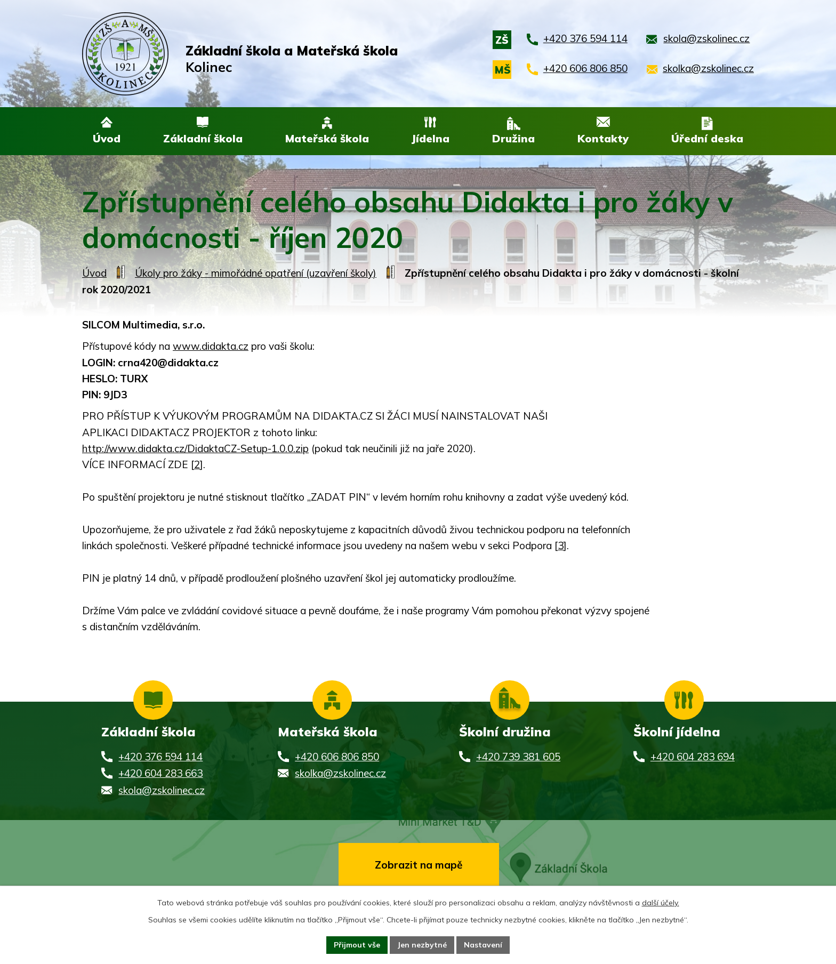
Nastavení (483, 945)
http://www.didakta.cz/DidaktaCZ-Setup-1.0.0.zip (195, 449)
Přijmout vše (357, 945)
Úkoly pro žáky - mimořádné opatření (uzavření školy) (255, 274)
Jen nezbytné (422, 945)
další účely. (660, 902)
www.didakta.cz (210, 347)
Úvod (94, 274)
